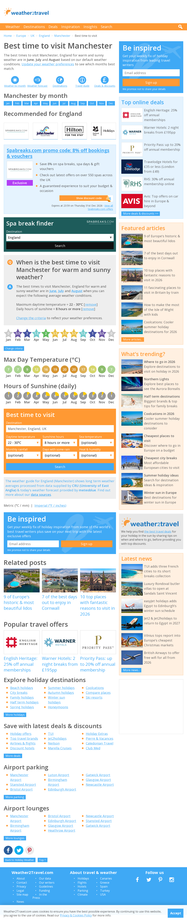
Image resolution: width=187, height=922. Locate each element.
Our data (45, 886)
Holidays (83, 886)
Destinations (34, 26)
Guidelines (46, 894)
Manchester (62, 36)
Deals (53, 26)
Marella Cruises (60, 755)
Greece (104, 890)
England (44, 36)
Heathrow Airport (61, 838)
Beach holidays (21, 695)
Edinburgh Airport (62, 796)
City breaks (18, 700)
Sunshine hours (53, 444)
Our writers (46, 890)
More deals (13, 763)
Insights (90, 26)
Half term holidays (24, 709)
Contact (22, 890)
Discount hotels (22, 755)
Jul (64, 103)
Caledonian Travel (99, 750)
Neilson (54, 750)
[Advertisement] (118, 12)
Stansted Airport (23, 792)
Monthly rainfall (16, 457)
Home (8, 36)
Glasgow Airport (98, 787)
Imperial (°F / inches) (50, 513)
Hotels (82, 894)
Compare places (98, 700)
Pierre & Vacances (99, 746)
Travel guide (82, 85)
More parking (15, 804)
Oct (92, 103)
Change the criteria (31, 325)
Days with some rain (56, 457)
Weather (13, 26)
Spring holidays (22, 714)
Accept (175, 913)
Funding (44, 898)
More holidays (15, 722)
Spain (104, 894)
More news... (131, 670)
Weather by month (15, 85)
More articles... (132, 339)
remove (91, 311)
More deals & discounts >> (140, 214)
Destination (14, 239)
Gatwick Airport (98, 782)
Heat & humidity (90, 457)
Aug (73, 103)
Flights (82, 890)
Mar (26, 103)
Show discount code (87, 205)
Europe (21, 36)
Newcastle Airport (100, 792)
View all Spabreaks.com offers (100, 214)
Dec (110, 103)
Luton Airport (58, 782)
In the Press (39, 903)
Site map (22, 902)
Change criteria (13, 355)
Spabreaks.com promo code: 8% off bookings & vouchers (58, 160)
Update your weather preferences (48, 64)
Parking (83, 898)
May (45, 103)
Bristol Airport (21, 796)
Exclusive (19, 190)
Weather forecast (37, 85)
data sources (41, 502)
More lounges (15, 845)
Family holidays (22, 704)
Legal (20, 898)
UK (32, 36)
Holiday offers (20, 741)
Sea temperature (90, 444)
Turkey (105, 898)
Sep (82, 103)
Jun (54, 103)
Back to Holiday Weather (19, 867)
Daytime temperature (20, 444)
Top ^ (42, 867)
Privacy (21, 894)
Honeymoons (58, 714)
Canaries (106, 886)
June (52, 298)
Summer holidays (61, 695)
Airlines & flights (23, 750)
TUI (51, 741)
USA (103, 902)
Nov (101, 103)
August (76, 298)
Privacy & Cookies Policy (76, 915)
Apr (36, 103)
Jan (8, 103)
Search (106, 26)
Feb (17, 103)
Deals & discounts (104, 85)
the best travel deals (157, 531)
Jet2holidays (57, 746)
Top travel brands (24, 746)
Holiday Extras (97, 741)
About (21, 886)
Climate (83, 902)
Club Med (93, 755)
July (61, 298)
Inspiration (70, 26)
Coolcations (95, 695)
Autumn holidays (61, 700)
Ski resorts (94, 704)
